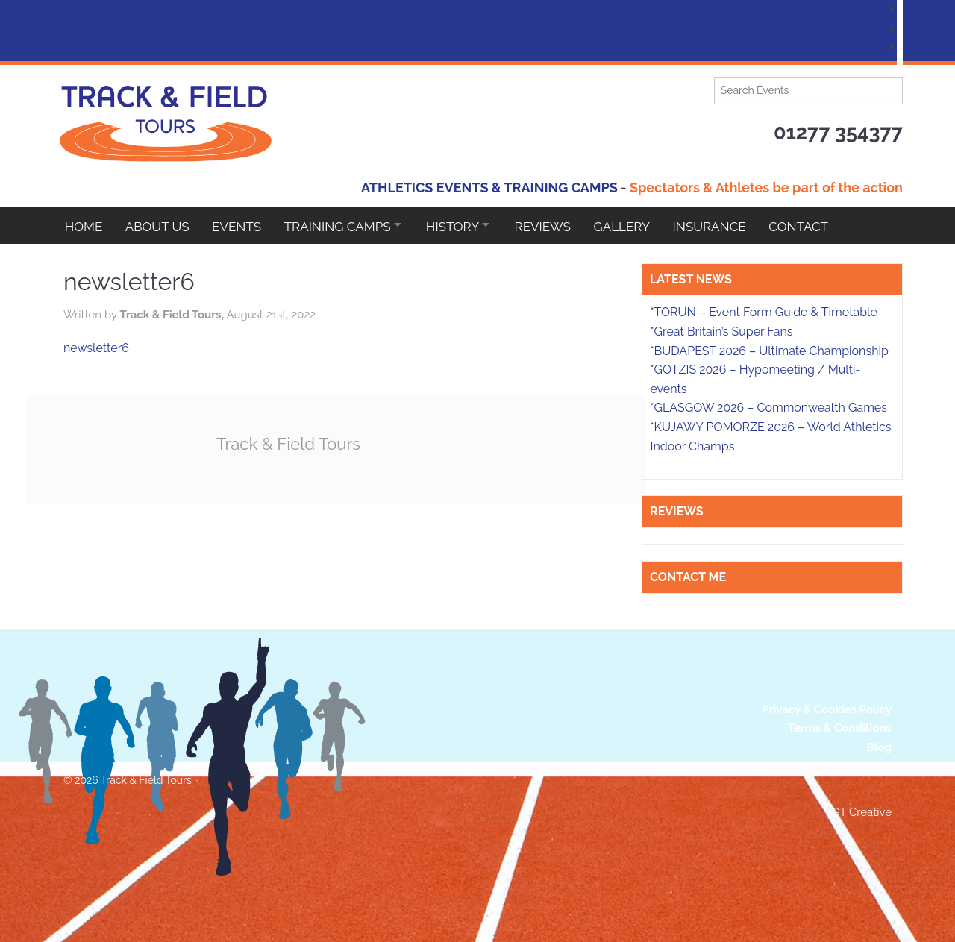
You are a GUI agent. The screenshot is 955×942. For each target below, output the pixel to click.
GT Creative (862, 812)
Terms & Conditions (840, 728)
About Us (160, 225)
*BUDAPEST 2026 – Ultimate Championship (769, 351)
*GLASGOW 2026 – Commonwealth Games (768, 408)
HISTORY (462, 225)
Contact (820, 225)
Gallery (639, 225)
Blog (879, 747)
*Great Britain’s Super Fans (721, 331)
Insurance (728, 225)
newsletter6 (96, 348)
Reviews (558, 225)
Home (84, 225)
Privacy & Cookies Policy (827, 709)
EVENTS (241, 225)
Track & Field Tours (291, 443)
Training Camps (343, 225)
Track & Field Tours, (172, 314)
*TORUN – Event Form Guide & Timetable (763, 312)
